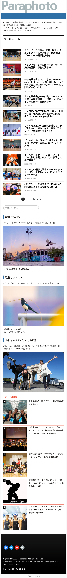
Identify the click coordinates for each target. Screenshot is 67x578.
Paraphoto (23, 559)
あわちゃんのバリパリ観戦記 (21, 340)
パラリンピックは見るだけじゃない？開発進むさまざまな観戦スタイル (43, 185)
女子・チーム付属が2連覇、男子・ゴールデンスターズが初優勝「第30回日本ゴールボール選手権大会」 (43, 53)
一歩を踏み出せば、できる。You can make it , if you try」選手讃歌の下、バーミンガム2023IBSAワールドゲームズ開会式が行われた (43, 83)
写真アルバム (12, 217)
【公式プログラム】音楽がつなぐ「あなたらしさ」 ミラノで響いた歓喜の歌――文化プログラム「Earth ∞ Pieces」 (46, 430)
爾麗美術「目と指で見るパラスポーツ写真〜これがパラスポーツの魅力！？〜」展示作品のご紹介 (46, 483)
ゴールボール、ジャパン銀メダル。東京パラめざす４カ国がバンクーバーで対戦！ (43, 143)
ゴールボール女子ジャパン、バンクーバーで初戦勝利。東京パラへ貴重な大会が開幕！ (43, 157)
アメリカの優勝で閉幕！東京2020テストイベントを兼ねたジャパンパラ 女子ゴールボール (43, 172)
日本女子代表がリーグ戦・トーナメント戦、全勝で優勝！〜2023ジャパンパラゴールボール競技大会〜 (43, 99)
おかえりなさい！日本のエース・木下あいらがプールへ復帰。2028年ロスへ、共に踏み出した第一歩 (46, 509)
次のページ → (38, 199)
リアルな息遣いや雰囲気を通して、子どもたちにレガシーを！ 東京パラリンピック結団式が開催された (43, 128)
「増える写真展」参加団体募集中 (18, 269)
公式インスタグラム (12, 349)
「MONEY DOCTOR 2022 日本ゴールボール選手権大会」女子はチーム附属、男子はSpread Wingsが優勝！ (43, 114)
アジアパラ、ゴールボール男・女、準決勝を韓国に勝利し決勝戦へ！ (43, 66)
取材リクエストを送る (14, 329)
